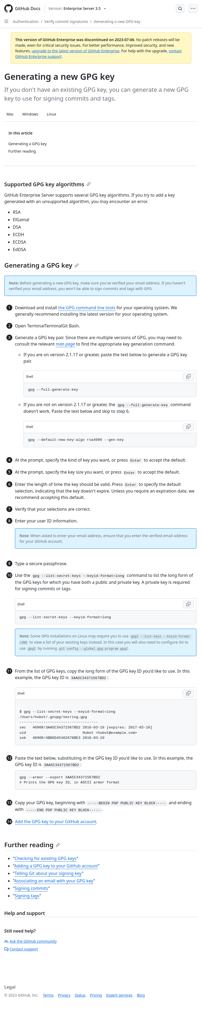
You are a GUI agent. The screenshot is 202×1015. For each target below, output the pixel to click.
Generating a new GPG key (117, 21)
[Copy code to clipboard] (188, 376)
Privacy (64, 995)
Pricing (96, 995)
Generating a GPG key (41, 265)
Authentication (26, 21)
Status (80, 995)
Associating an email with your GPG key (53, 881)
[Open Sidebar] (6, 21)
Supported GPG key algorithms (47, 184)
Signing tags (27, 896)
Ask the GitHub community (30, 941)
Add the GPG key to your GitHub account (55, 821)
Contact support (21, 948)
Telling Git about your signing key (48, 873)
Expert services (119, 995)
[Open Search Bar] (180, 8)
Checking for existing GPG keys (46, 858)
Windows (30, 114)
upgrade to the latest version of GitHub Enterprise (75, 50)
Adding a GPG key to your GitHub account (56, 866)
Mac (10, 114)
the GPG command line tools (86, 308)
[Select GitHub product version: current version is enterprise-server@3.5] (77, 8)
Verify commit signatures (66, 21)
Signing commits (31, 888)
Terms (48, 995)
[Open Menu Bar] (193, 8)
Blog (141, 995)
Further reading (32, 844)
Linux (51, 114)
